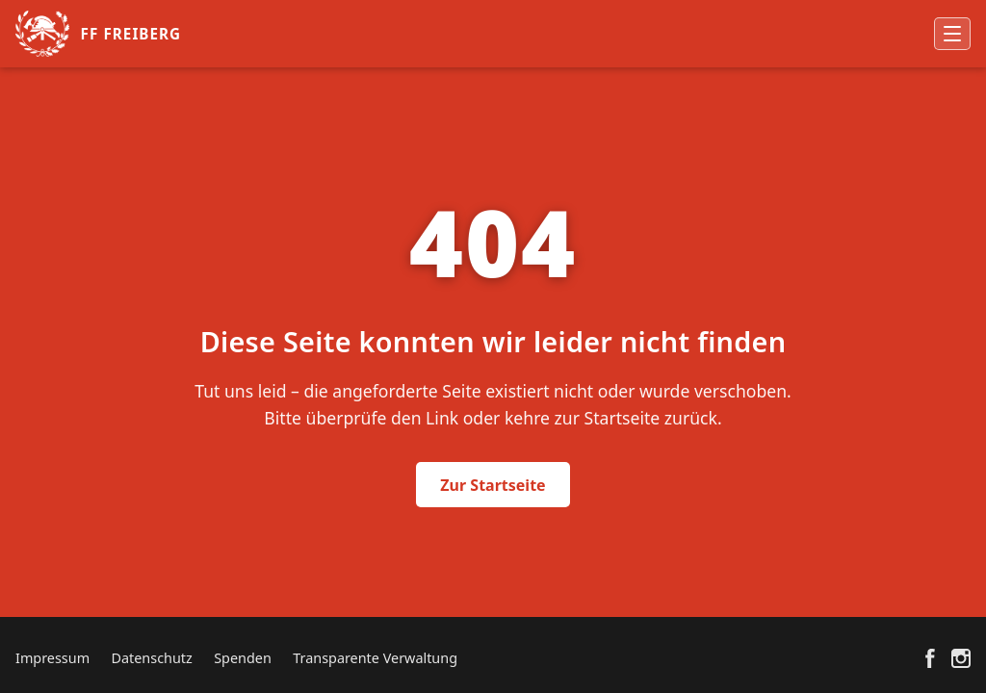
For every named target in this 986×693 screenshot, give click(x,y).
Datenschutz (151, 658)
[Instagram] (961, 658)
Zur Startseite (492, 485)
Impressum (52, 658)
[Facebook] (930, 658)
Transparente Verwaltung (375, 658)
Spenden (243, 658)
